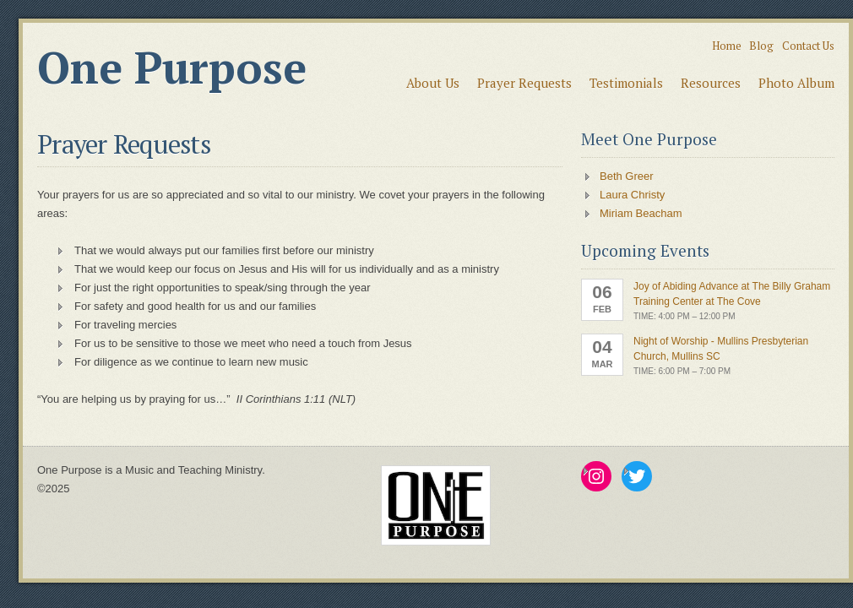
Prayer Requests (524, 82)
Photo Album (796, 82)
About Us (432, 82)
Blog (761, 45)
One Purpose (172, 68)
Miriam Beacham (641, 213)
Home (727, 45)
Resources (711, 82)
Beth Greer (627, 176)
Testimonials (626, 82)
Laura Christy (632, 194)
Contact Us (808, 45)
